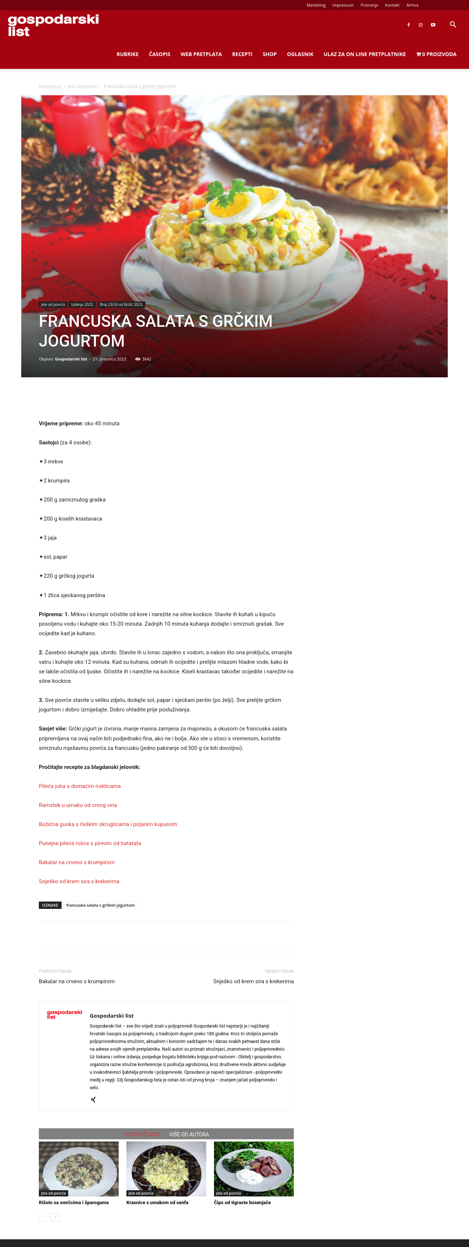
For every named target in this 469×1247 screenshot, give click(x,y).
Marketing (316, 5)
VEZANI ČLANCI (142, 1134)
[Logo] (53, 25)
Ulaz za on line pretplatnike (365, 54)
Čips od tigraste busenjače (242, 1202)
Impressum (343, 5)
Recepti (242, 54)
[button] (453, 25)
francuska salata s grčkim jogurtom (100, 905)
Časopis (159, 54)
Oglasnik (300, 54)
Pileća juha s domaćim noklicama (80, 786)
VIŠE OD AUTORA (189, 1134)
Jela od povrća (82, 86)
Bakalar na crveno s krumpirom (77, 862)
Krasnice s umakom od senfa (157, 1202)
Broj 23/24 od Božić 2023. (121, 304)
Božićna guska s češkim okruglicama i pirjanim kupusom (108, 824)
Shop (270, 54)
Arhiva (412, 5)
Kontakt (392, 5)
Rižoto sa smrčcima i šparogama (74, 1202)
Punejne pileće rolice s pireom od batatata (90, 843)
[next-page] (55, 1217)
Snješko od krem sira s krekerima (79, 881)
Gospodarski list (71, 359)
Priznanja (369, 5)
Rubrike (128, 54)
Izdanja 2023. (82, 304)
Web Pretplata (201, 54)
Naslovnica (50, 86)
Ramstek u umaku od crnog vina (78, 805)
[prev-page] (43, 1217)
